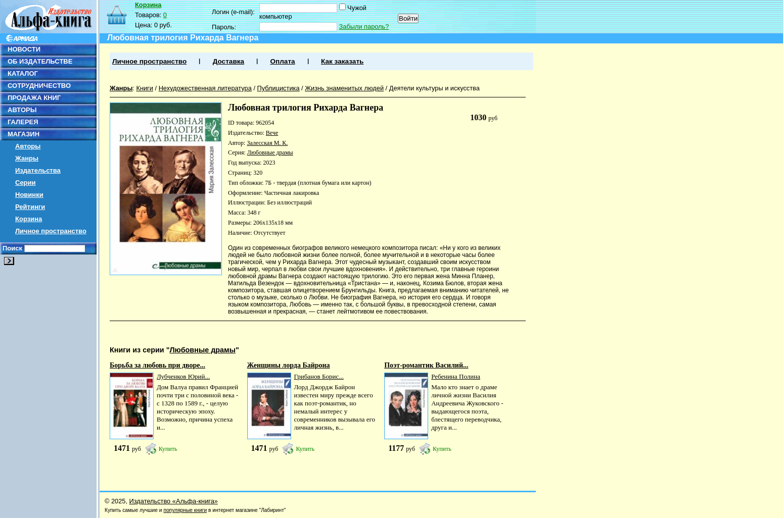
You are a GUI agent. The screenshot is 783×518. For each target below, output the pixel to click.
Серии (25, 182)
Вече (272, 132)
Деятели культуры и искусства (434, 88)
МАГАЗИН (23, 134)
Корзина (28, 219)
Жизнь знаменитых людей (344, 88)
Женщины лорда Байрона (288, 365)
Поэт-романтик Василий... (426, 365)
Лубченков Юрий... (183, 376)
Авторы (27, 146)
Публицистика (278, 88)
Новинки (29, 194)
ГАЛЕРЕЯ (23, 122)
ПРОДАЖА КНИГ (34, 97)
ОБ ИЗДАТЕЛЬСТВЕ (40, 61)
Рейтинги (30, 207)
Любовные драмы (270, 152)
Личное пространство (50, 231)
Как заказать (342, 61)
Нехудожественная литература (205, 88)
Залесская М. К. (267, 142)
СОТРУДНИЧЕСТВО (39, 85)
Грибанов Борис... (319, 376)
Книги (144, 88)
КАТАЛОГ (23, 73)
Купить (168, 448)
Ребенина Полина (455, 376)
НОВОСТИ (24, 49)
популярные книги (185, 510)
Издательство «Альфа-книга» (173, 501)
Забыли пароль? (364, 26)
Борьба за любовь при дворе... (157, 365)
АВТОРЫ (22, 110)
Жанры (26, 158)
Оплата (282, 61)
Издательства (38, 170)
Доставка (228, 61)
